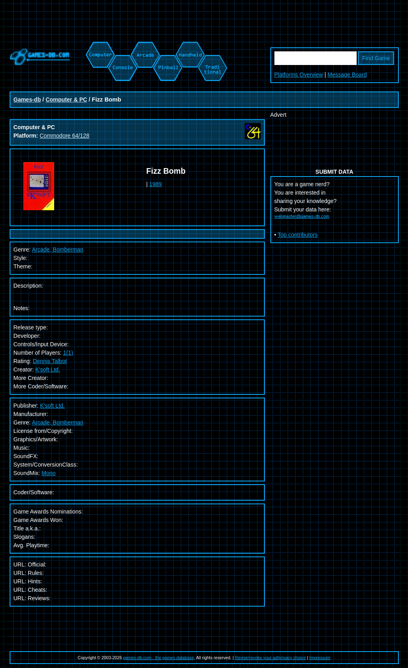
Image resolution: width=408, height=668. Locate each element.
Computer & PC (66, 99)
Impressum (320, 657)
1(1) (68, 352)
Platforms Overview (298, 74)
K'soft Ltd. (47, 369)
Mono (49, 473)
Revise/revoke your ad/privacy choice (270, 657)
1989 (155, 184)
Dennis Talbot (50, 361)
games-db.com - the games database (158, 657)
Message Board (347, 74)
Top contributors (298, 234)
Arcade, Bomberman (57, 422)
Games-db (27, 99)
